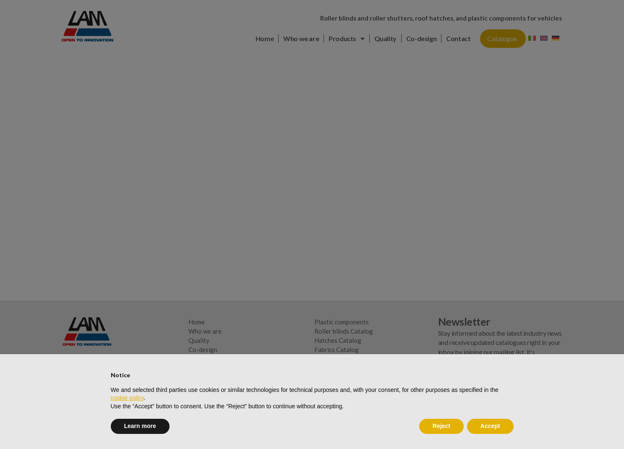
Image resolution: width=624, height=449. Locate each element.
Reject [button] (441, 426)
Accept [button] (490, 426)
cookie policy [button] (127, 397)
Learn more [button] (140, 426)
